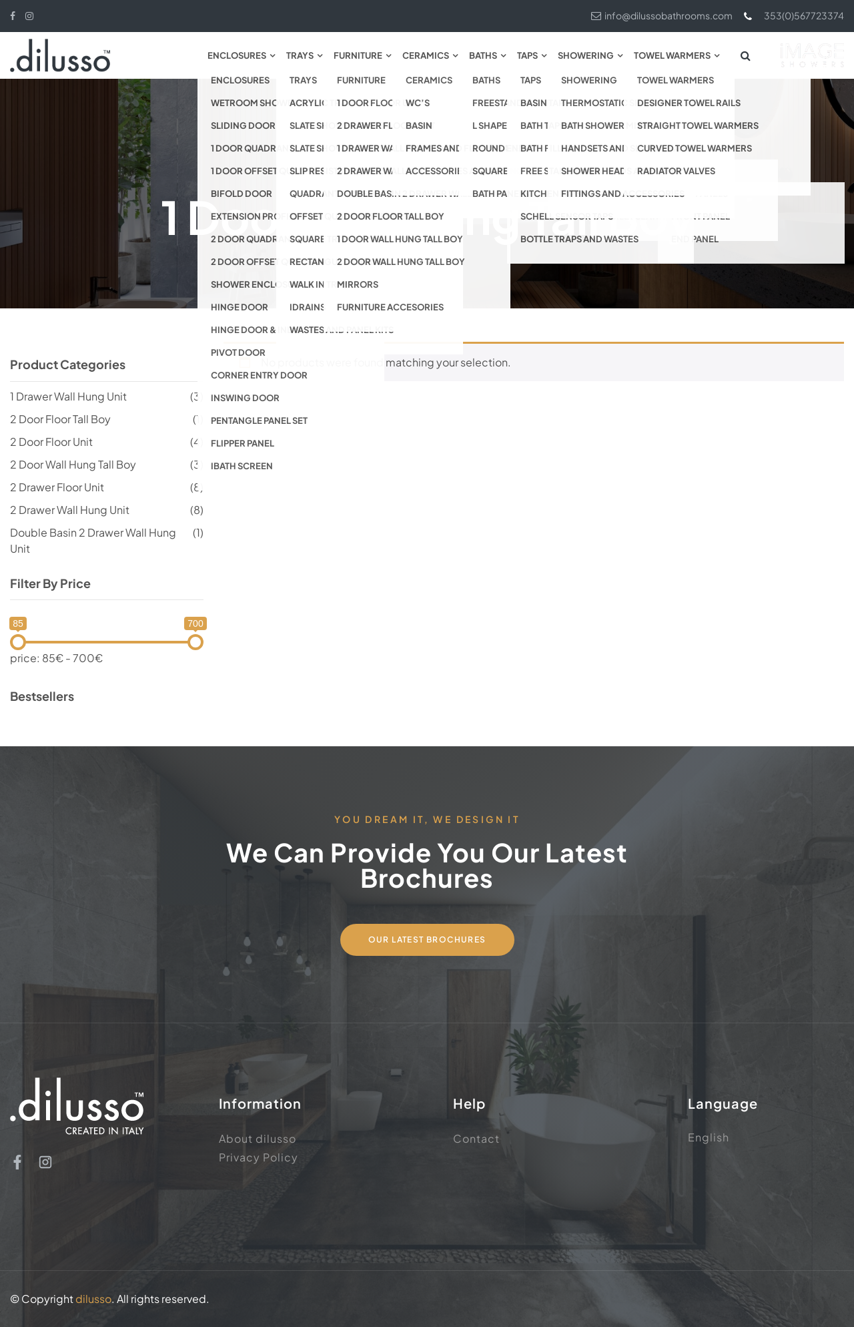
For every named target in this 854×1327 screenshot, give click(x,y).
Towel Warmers (672, 55)
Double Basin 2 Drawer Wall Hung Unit (93, 540)
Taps (527, 55)
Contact (476, 1138)
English (708, 1137)
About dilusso (257, 1138)
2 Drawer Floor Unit (57, 487)
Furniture (358, 55)
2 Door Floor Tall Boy (60, 419)
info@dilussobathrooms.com (662, 15)
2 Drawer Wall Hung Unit (69, 510)
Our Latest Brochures (427, 940)
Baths (483, 55)
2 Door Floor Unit (51, 442)
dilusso (93, 1299)
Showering (586, 55)
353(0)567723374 (793, 16)
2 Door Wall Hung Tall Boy (73, 464)
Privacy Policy (258, 1157)
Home (328, 165)
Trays (300, 55)
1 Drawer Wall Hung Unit (68, 396)
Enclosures (236, 55)
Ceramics (425, 55)
